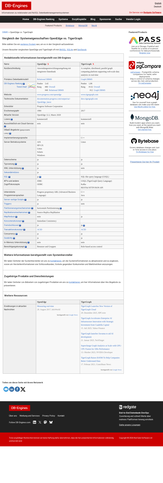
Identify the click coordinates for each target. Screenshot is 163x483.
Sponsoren (105, 19)
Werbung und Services (30, 416)
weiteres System (28, 44)
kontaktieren (55, 261)
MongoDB (82, 25)
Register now (144, 53)
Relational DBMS (44, 79)
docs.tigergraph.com (89, 99)
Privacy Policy (48, 416)
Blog (92, 19)
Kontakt (61, 416)
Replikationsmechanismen (16, 212)
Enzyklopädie (79, 19)
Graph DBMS (86, 79)
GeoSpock (82, 49)
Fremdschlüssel (11, 225)
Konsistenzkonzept (13, 221)
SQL (6, 176)
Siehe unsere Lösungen (129, 425)
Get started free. (145, 130)
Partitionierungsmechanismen (17, 208)
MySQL (62, 49)
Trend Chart (22, 87)
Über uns (13, 416)
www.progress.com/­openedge (49, 94)
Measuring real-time (45, 306)
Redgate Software (152, 12)
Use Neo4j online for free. (145, 107)
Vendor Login (133, 19)
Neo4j (94, 25)
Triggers (7, 204)
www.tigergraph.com (89, 94)
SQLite (70, 49)
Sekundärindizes (11, 172)
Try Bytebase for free (145, 152)
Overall (52, 87)
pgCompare (135, 72)
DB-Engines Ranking (43, 19)
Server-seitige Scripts (14, 199)
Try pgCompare (144, 83)
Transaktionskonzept (13, 229)
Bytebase (70, 25)
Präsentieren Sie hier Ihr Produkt (144, 162)
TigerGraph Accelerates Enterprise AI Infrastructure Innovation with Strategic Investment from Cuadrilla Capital (97, 321)
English (158, 3)
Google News (73, 315)
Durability (8, 238)
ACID (39, 229)
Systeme (63, 19)
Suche (118, 19)
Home (26, 19)
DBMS (5, 32)
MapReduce (9, 216)
